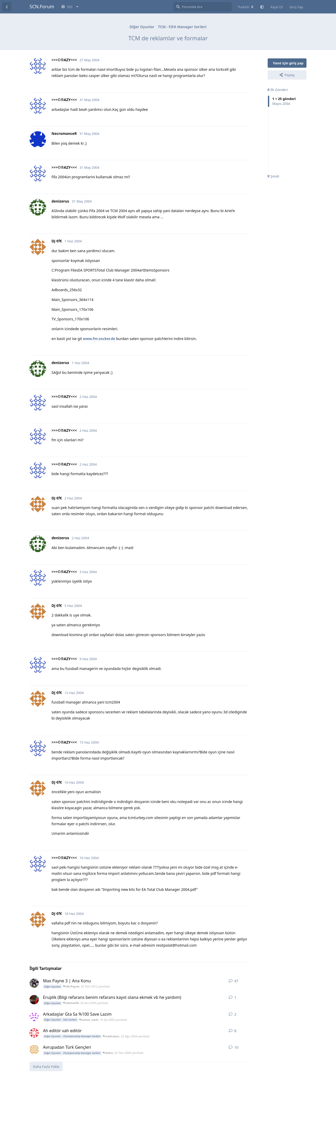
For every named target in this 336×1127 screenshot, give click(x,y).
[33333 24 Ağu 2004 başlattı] (34, 1033)
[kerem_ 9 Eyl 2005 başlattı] (34, 1016)
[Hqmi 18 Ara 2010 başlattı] (34, 983)
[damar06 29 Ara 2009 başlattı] (34, 999)
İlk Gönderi (277, 89)
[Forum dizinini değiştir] (245, 7)
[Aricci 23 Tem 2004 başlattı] (34, 1049)
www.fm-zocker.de (99, 338)
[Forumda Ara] (202, 6)
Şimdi (273, 176)
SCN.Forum (42, 6)
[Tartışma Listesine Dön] (6, 6)
